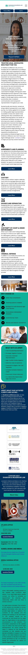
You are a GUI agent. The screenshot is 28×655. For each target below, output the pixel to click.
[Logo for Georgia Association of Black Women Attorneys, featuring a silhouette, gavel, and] (14, 452)
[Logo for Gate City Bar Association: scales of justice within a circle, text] (14, 444)
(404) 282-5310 (6, 533)
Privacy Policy (3, 648)
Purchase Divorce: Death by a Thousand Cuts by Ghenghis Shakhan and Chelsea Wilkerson (12, 554)
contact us (18, 138)
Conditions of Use (23, 648)
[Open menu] (26, 6)
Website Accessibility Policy (20, 650)
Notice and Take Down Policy (8, 650)
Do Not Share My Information (13, 648)
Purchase (4, 583)
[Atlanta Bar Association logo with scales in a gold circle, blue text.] (14, 436)
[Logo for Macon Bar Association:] (14, 460)
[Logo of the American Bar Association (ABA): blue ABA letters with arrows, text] (14, 429)
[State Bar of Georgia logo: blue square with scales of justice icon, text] (14, 468)
